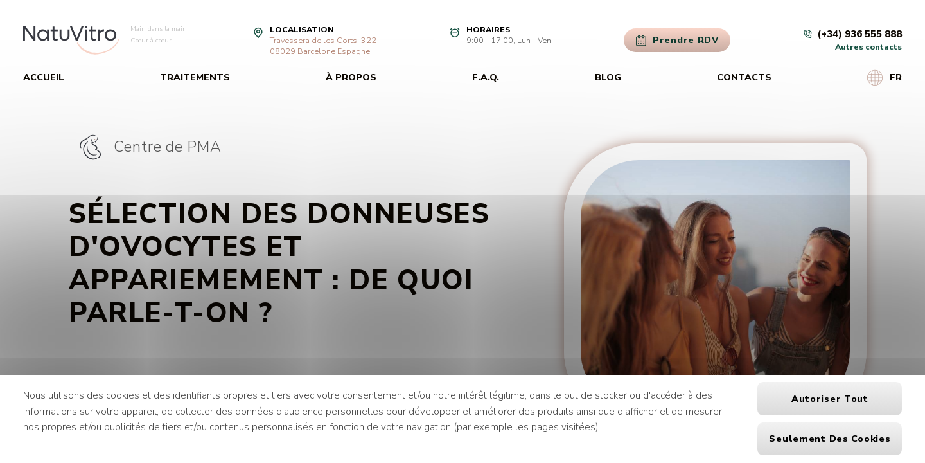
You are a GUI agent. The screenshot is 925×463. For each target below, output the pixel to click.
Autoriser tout (829, 399)
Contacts (744, 77)
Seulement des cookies (829, 439)
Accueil (43, 77)
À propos (351, 77)
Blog (608, 77)
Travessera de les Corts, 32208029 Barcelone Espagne (323, 46)
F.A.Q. (485, 77)
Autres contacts (868, 46)
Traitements (195, 77)
